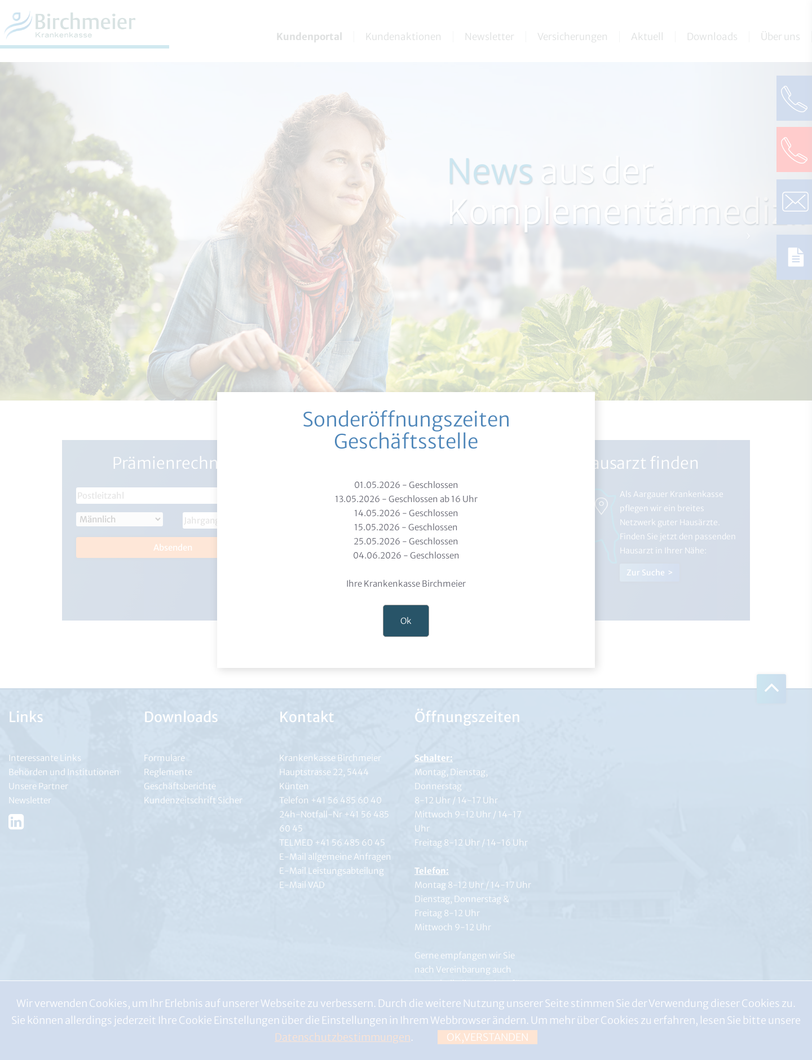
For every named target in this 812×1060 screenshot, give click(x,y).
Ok (406, 620)
